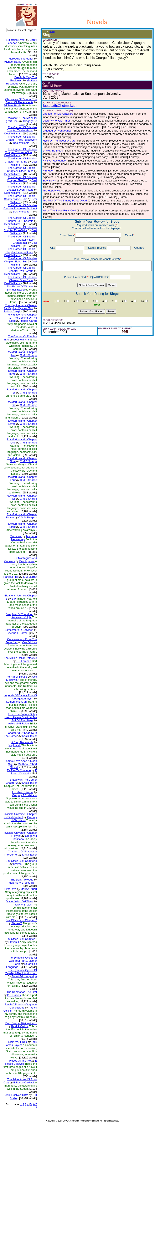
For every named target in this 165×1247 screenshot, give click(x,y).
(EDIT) (48, 31)
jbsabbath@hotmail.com (57, 105)
